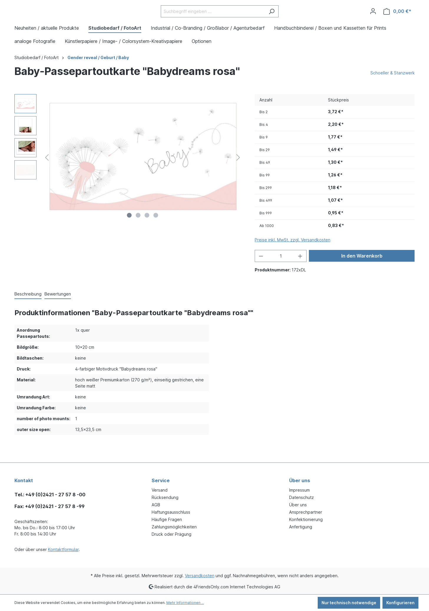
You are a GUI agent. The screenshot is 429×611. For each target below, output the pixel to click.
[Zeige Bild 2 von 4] (138, 232)
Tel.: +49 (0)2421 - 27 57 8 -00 (49, 495)
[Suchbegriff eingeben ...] (213, 20)
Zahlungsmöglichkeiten (174, 526)
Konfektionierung (306, 519)
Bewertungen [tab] (57, 310)
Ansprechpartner (305, 512)
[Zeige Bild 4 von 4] (155, 232)
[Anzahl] (281, 273)
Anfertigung (300, 526)
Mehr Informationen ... (185, 602)
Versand (160, 490)
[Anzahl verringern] (261, 273)
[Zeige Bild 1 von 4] (129, 232)
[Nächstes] (238, 174)
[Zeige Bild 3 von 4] (147, 232)
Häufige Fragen (167, 519)
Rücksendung (165, 497)
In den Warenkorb (361, 273)
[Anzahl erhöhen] (300, 273)
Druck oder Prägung (171, 534)
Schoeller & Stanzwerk (392, 89)
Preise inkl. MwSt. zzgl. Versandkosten (292, 256)
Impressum (299, 490)
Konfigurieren (400, 602)
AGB (156, 504)
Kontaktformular (63, 549)
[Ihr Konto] (373, 19)
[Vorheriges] (46, 174)
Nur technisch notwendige (349, 602)
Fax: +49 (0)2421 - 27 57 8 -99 (49, 506)
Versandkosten (199, 575)
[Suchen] (272, 20)
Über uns (298, 504)
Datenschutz (301, 497)
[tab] (28, 311)
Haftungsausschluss (171, 512)
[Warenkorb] (397, 20)
